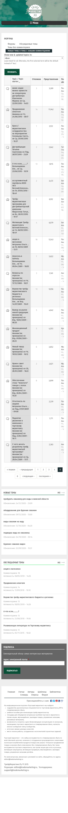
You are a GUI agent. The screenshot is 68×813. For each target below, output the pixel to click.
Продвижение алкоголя (14, 583)
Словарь (24, 695)
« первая (11, 469)
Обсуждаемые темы (28, 44)
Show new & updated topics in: (18, 55)
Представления (51, 79)
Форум (45, 695)
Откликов (36, 79)
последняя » (45, 476)
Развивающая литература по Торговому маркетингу (27, 625)
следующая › (28, 476)
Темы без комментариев (19, 47)
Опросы (34, 695)
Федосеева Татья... (20, 212)
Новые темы (9, 492)
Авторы (31, 692)
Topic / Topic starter (17, 80)
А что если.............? (11, 611)
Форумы (11, 44)
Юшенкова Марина (17, 99)
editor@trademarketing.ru (13, 759)
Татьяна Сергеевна (17, 150)
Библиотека (55, 692)
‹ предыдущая (26, 469)
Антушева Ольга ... (20, 244)
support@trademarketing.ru (16, 770)
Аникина (16, 114)
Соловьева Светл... (20, 136)
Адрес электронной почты (16, 659)
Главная (11, 692)
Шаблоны (42, 692)
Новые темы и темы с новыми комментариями (30, 50)
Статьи (21, 692)
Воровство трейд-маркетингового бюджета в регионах (28, 597)
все (59, 492)
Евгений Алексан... (20, 188)
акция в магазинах (12, 569)
